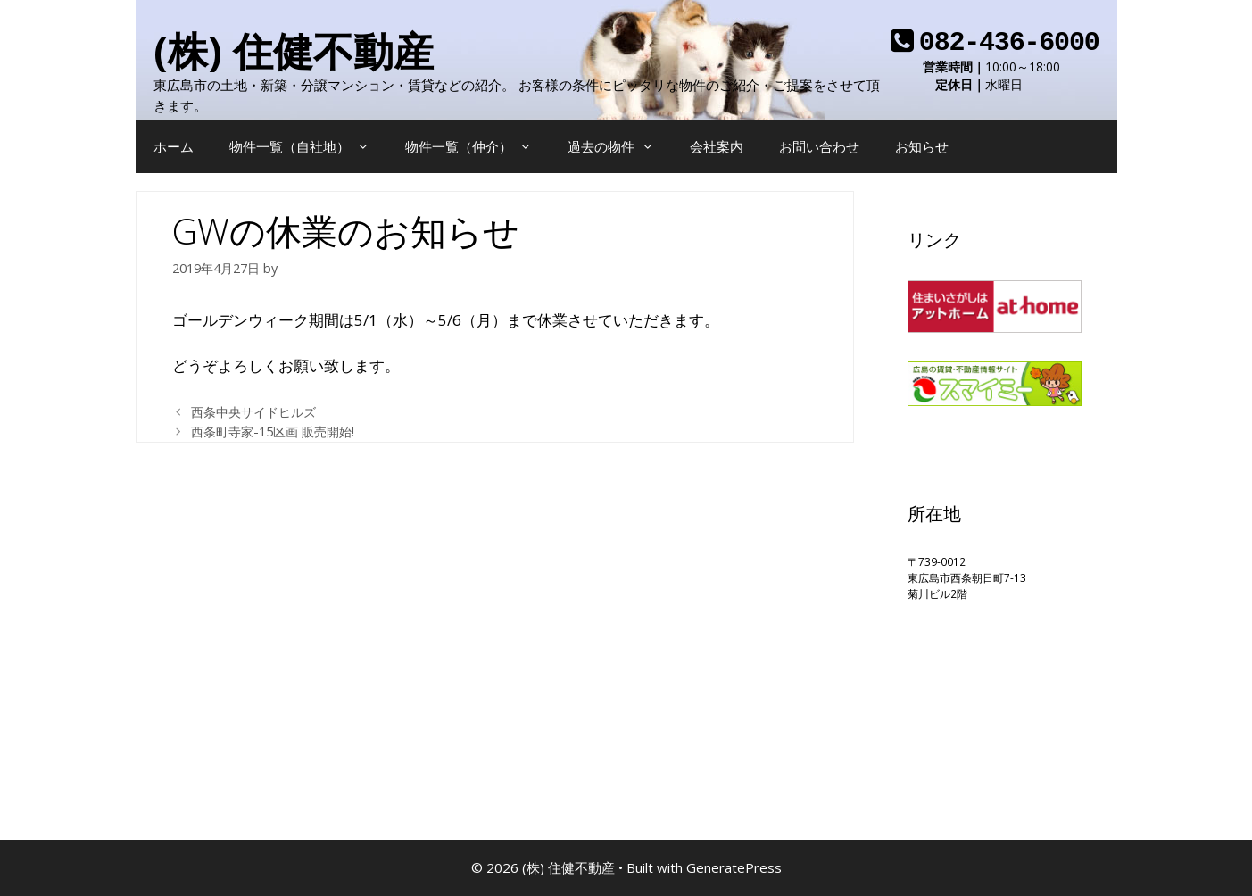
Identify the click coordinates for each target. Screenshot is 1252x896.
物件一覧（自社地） (308, 146)
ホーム (173, 146)
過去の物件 (620, 146)
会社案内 (716, 146)
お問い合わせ (819, 146)
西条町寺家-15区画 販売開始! (272, 431)
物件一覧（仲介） (477, 146)
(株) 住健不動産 (293, 50)
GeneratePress (734, 867)
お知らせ (922, 146)
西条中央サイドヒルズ (253, 411)
